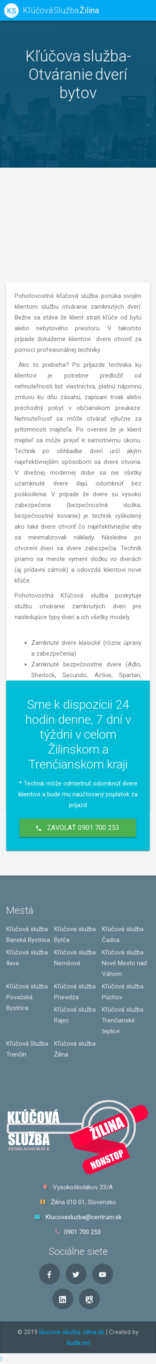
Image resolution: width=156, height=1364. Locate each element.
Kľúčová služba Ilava (27, 958)
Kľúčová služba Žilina (75, 1049)
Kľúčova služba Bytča (75, 934)
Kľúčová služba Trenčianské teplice (123, 1020)
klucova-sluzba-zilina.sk (71, 1332)
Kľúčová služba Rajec (75, 1015)
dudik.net (78, 1343)
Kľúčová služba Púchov (123, 992)
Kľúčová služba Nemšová (75, 958)
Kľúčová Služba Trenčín (27, 1049)
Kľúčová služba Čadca (123, 934)
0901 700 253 (82, 1232)
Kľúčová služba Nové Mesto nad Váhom (124, 963)
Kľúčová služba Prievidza (75, 992)
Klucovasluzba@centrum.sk (83, 1217)
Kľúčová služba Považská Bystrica (27, 997)
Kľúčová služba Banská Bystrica (28, 934)
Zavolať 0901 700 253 (77, 828)
